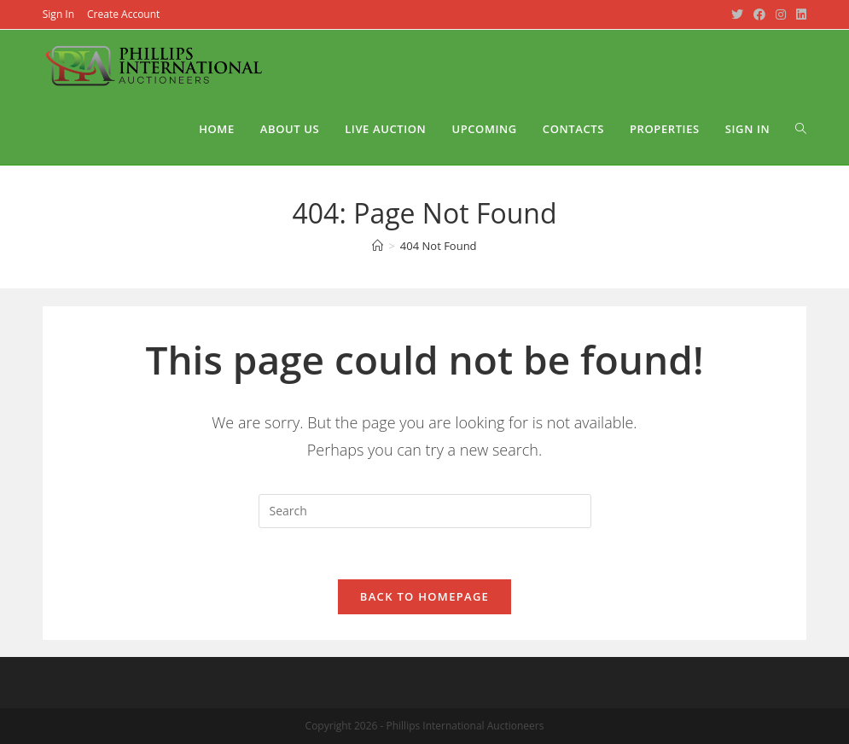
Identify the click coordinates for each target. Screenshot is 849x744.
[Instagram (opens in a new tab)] (780, 14)
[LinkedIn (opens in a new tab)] (798, 14)
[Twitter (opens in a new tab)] (737, 14)
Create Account (123, 14)
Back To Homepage (424, 596)
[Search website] (800, 128)
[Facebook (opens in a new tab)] (759, 14)
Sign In (58, 14)
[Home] (377, 245)
